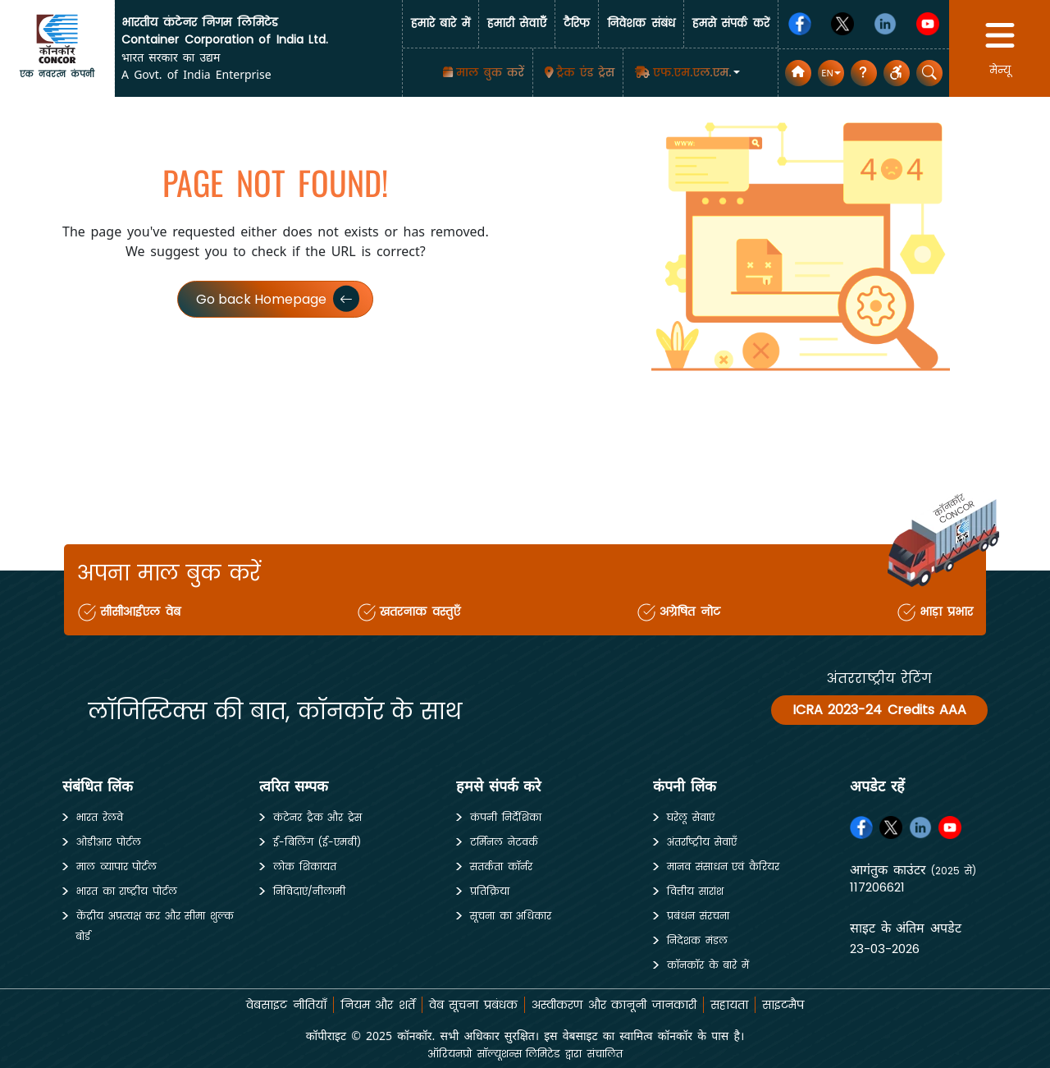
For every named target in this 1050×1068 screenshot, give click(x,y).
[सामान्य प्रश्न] (863, 73)
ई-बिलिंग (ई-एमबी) (317, 842)
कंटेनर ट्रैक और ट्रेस (317, 817)
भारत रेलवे (99, 817)
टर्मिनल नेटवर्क (504, 842)
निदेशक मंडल (697, 940)
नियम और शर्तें (377, 1005)
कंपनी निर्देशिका (505, 817)
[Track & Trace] (578, 72)
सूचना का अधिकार (510, 916)
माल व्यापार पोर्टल (116, 866)
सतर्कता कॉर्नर (501, 866)
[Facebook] (799, 24)
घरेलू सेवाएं (690, 817)
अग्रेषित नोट (690, 611)
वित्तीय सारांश (695, 891)
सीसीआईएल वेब (140, 611)
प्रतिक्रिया (489, 891)
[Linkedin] (885, 24)
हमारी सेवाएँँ (517, 23)
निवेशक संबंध (641, 23)
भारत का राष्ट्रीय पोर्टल (126, 891)
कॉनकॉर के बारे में (708, 965)
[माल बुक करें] (481, 72)
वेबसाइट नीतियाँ (286, 1005)
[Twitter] (842, 24)
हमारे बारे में (440, 23)
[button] (685, 72)
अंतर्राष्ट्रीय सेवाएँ (702, 842)
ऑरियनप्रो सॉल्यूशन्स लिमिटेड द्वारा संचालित (524, 1054)
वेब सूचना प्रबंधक (473, 1005)
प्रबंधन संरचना (698, 916)
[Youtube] (927, 24)
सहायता (729, 1005)
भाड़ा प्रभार (946, 611)
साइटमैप (783, 1005)
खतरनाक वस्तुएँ (420, 611)
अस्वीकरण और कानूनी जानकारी (614, 1005)
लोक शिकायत (304, 866)
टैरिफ (577, 23)
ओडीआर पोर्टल (108, 842)
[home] (57, 38)
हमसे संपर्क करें (730, 23)
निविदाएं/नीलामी (309, 891)
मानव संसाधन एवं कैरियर (723, 866)
